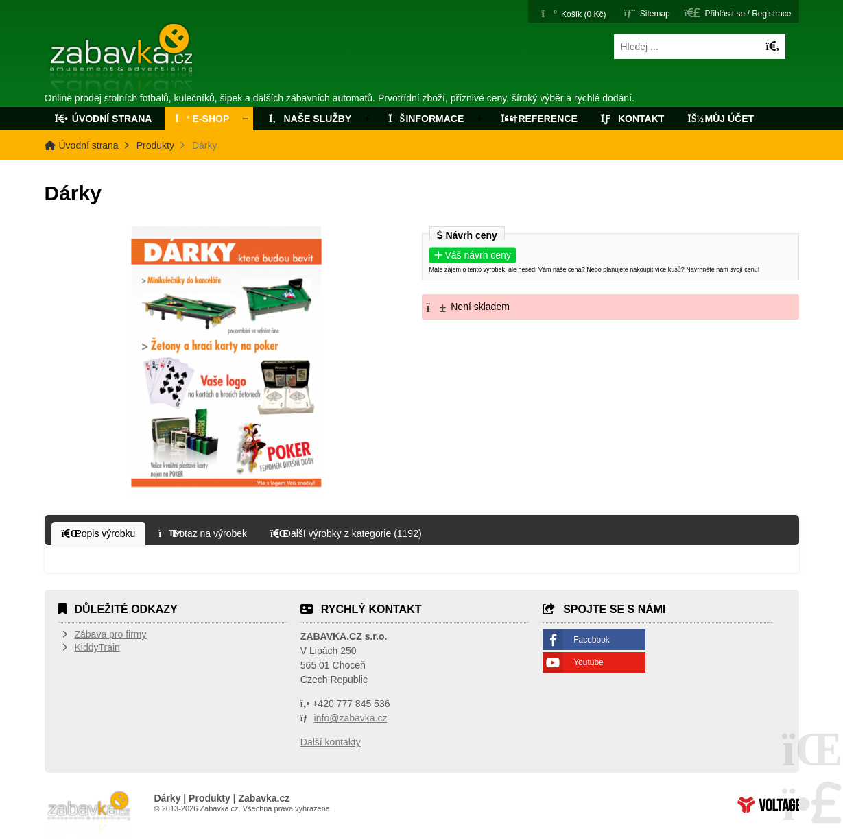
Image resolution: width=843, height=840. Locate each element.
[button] (737, 13)
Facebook (591, 640)
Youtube (588, 662)
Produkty (155, 145)
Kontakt (633, 118)
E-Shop (202, 118)
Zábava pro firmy (111, 634)
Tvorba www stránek (768, 804)
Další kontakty (330, 741)
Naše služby (308, 118)
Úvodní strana (122, 60)
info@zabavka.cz (351, 717)
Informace (426, 118)
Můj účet (720, 118)
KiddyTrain (97, 647)
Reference (539, 118)
